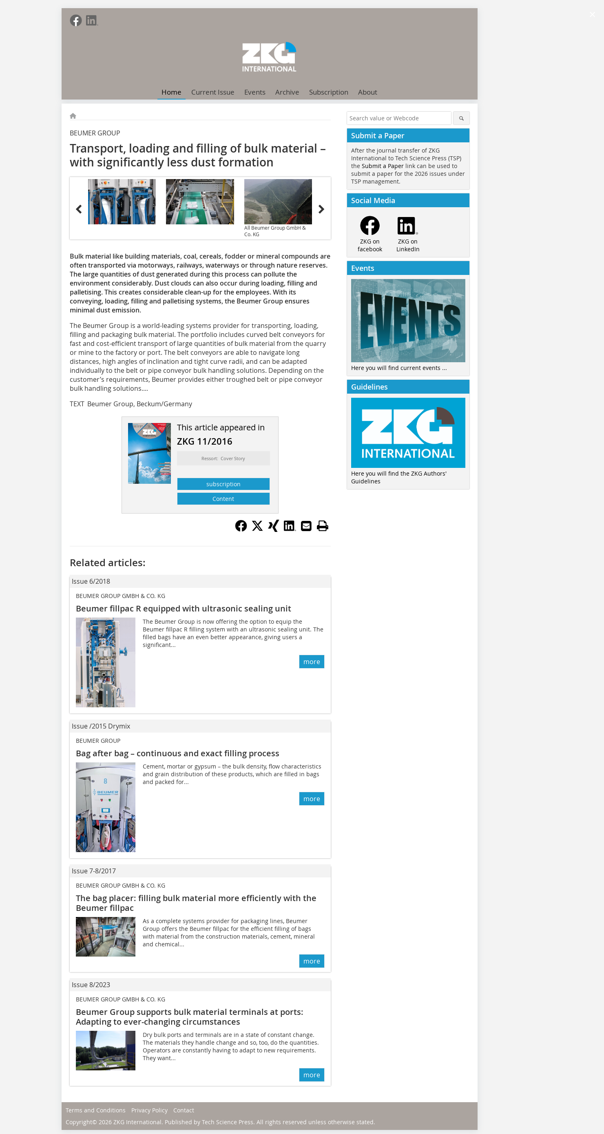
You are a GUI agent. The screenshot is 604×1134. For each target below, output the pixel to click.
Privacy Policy (149, 1110)
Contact (183, 1110)
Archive (287, 92)
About (367, 92)
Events (254, 92)
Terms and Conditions (96, 1110)
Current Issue (213, 92)
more (311, 661)
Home (171, 92)
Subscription (328, 92)
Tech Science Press (227, 1122)
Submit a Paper (383, 166)
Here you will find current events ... (399, 368)
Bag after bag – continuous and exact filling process (177, 753)
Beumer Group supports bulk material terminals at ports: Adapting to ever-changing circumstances (189, 1016)
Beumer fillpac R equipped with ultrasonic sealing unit (183, 608)
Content (223, 499)
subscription (223, 484)
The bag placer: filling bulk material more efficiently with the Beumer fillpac (196, 903)
